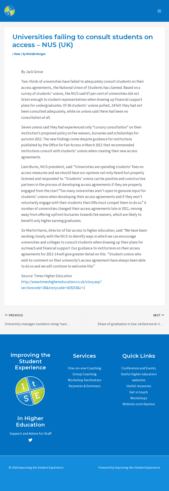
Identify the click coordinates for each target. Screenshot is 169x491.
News (17, 54)
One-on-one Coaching (84, 368)
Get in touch (138, 392)
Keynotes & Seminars (85, 386)
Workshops (138, 398)
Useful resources (138, 386)
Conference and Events (138, 368)
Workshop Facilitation (84, 380)
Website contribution (139, 404)
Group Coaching (85, 374)
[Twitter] (30, 440)
